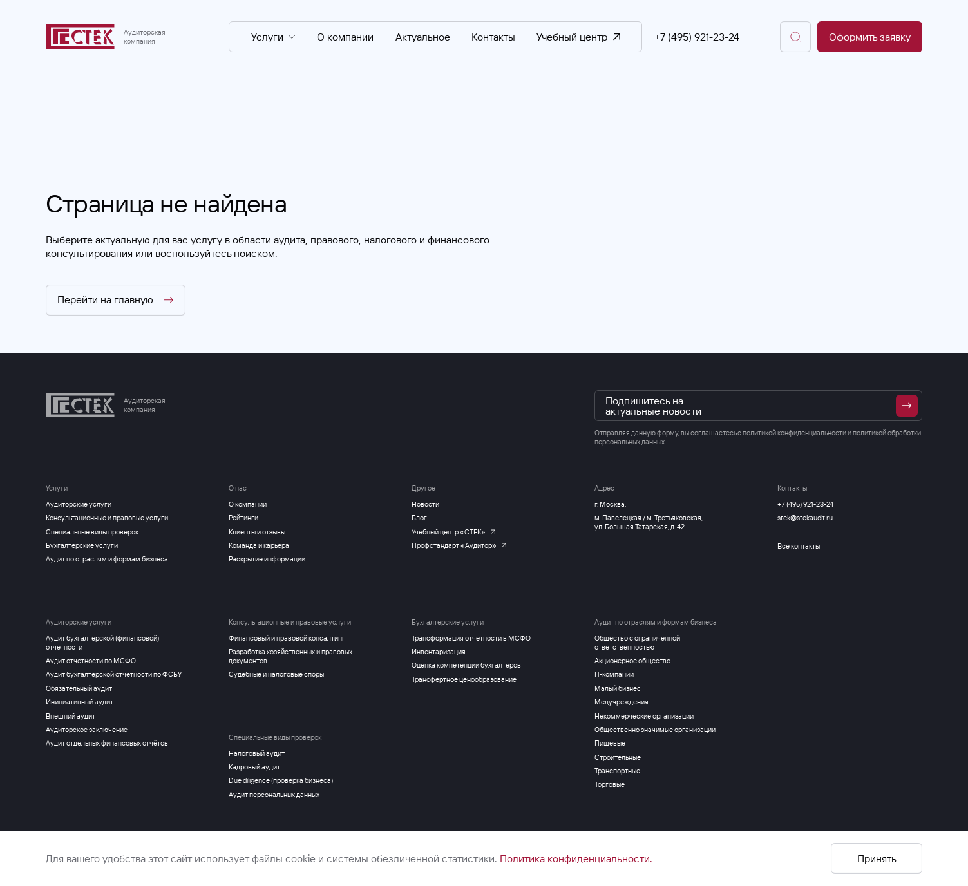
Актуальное (422, 37)
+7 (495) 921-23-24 (696, 37)
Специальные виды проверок (275, 737)
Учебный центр (578, 37)
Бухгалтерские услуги (448, 622)
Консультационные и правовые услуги (290, 622)
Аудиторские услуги (78, 622)
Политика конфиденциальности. (576, 858)
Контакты (493, 37)
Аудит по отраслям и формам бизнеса (655, 622)
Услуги (273, 37)
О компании (345, 37)
